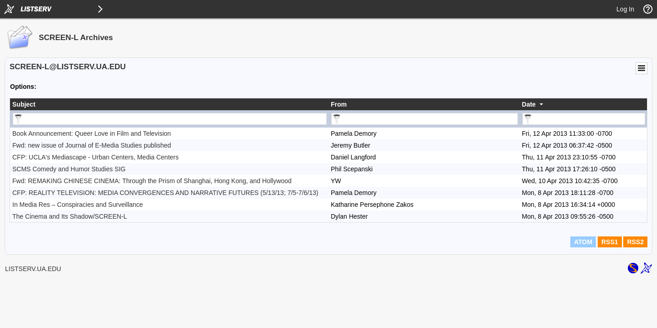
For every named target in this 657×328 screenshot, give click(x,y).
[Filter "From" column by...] (424, 119)
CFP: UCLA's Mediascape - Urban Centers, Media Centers (95, 157)
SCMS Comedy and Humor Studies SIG (68, 169)
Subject (24, 104)
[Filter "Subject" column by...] (170, 119)
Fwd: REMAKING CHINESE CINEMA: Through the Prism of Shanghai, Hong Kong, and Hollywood (152, 180)
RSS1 (609, 242)
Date (529, 104)
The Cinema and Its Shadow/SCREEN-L (69, 216)
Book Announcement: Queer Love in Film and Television (91, 133)
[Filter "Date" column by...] (583, 119)
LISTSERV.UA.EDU (33, 268)
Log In (625, 9)
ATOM (583, 242)
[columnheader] (169, 104)
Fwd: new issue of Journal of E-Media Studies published (91, 145)
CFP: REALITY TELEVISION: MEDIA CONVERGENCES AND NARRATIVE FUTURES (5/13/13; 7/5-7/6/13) (165, 192)
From (339, 104)
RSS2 (635, 242)
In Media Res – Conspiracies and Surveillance (77, 204)
